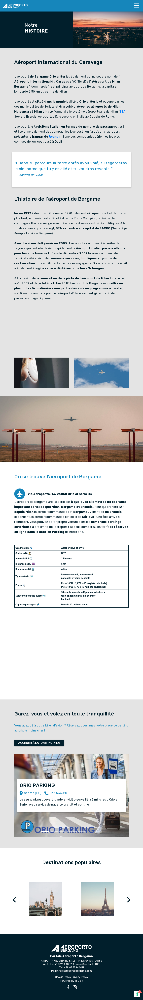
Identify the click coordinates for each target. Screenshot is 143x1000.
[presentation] (14, 900)
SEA (122, 111)
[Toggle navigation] (136, 5)
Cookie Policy (63, 977)
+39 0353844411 (74, 967)
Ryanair (55, 136)
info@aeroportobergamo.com (74, 970)
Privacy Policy (80, 977)
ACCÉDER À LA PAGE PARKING (39, 743)
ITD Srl (79, 980)
